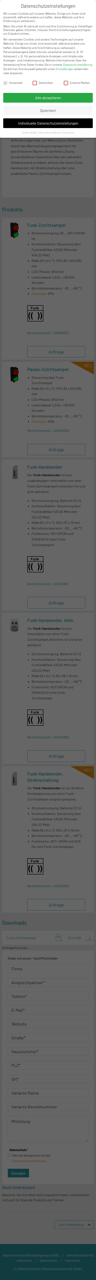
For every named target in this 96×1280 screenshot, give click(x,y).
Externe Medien (77, 83)
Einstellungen (64, 69)
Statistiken (43, 83)
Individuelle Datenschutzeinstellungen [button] (48, 123)
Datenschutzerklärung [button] (50, 132)
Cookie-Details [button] (29, 132)
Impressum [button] (68, 132)
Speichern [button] (48, 110)
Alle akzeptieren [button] (48, 97)
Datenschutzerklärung (77, 64)
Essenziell (12, 83)
